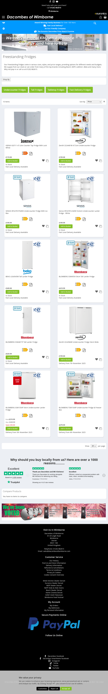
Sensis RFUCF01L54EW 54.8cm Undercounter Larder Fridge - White (79, 212)
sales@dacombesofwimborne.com (56, 551)
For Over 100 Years (55, 22)
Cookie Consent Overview (54, 575)
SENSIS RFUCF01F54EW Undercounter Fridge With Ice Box (26, 212)
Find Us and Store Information (54, 563)
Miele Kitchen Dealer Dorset (54, 581)
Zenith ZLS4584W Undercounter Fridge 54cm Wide (79, 342)
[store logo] (30, 17)
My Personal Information (54, 610)
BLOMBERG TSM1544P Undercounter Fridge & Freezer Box (80, 408)
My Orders (54, 605)
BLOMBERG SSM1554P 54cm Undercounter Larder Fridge (25, 408)
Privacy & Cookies (54, 572)
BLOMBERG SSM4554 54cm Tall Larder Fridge (76, 276)
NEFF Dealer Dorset (54, 585)
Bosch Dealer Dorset (54, 590)
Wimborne (54, 11)
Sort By (82, 101)
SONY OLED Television (54, 595)
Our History (54, 561)
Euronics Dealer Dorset (54, 583)
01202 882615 (58, 549)
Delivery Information (54, 565)
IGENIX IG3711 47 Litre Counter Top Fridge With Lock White (26, 146)
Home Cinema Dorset (54, 592)
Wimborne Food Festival (54, 597)
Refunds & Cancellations (54, 568)
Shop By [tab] (6, 79)
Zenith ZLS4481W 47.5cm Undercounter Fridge (77, 145)
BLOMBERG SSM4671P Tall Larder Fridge (21, 342)
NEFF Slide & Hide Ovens (54, 588)
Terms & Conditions (54, 570)
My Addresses (54, 608)
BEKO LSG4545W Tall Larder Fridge (19, 276)
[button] (43, 160)
